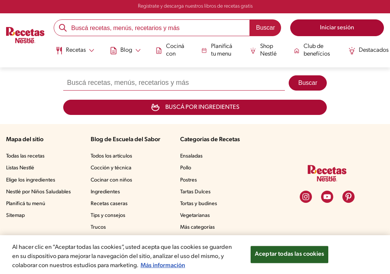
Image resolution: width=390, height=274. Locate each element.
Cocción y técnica (111, 168)
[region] (195, 254)
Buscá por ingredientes (195, 107)
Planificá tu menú (25, 204)
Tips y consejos (108, 215)
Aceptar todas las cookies (289, 254)
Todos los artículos (111, 156)
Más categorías (197, 227)
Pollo (185, 168)
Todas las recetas (25, 156)
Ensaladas (191, 156)
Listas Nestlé (20, 168)
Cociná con (170, 50)
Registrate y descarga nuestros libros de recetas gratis (195, 6)
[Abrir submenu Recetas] (74, 50)
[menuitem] (75, 53)
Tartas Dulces (195, 192)
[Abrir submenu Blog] (125, 50)
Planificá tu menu (217, 50)
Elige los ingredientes (30, 180)
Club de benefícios (312, 50)
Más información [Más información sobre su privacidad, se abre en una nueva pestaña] (163, 266)
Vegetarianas (195, 215)
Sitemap (15, 215)
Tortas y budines (198, 204)
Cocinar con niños (111, 180)
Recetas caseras (109, 204)
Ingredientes (105, 192)
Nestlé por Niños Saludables (38, 192)
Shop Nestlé (264, 50)
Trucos (98, 227)
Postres (188, 180)
